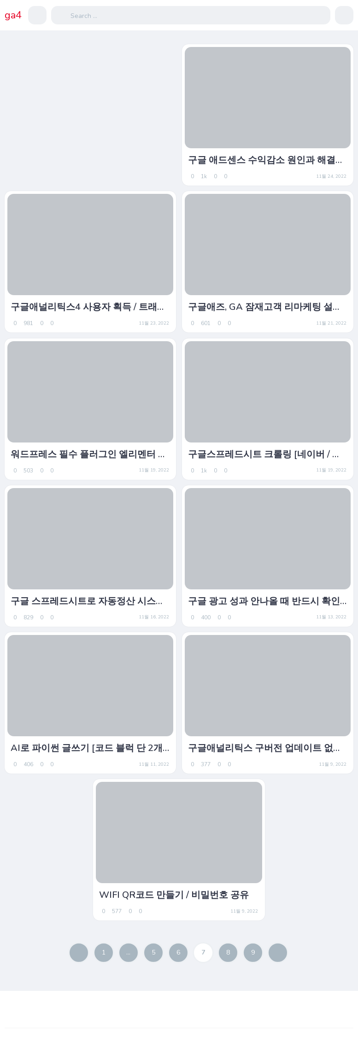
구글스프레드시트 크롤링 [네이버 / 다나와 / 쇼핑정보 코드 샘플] (264, 454)
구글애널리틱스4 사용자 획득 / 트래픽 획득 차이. (88, 307)
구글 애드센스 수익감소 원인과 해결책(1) (266, 160)
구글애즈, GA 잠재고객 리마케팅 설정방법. (265, 307)
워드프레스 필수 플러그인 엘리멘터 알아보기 (89, 454)
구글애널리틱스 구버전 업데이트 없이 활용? (265, 748)
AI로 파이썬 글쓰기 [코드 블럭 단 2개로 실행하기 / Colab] (87, 748)
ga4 (13, 15)
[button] (37, 15)
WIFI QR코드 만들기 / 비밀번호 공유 (174, 895)
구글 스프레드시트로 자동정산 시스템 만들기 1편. (88, 601)
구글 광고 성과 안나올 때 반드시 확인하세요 (264, 601)
